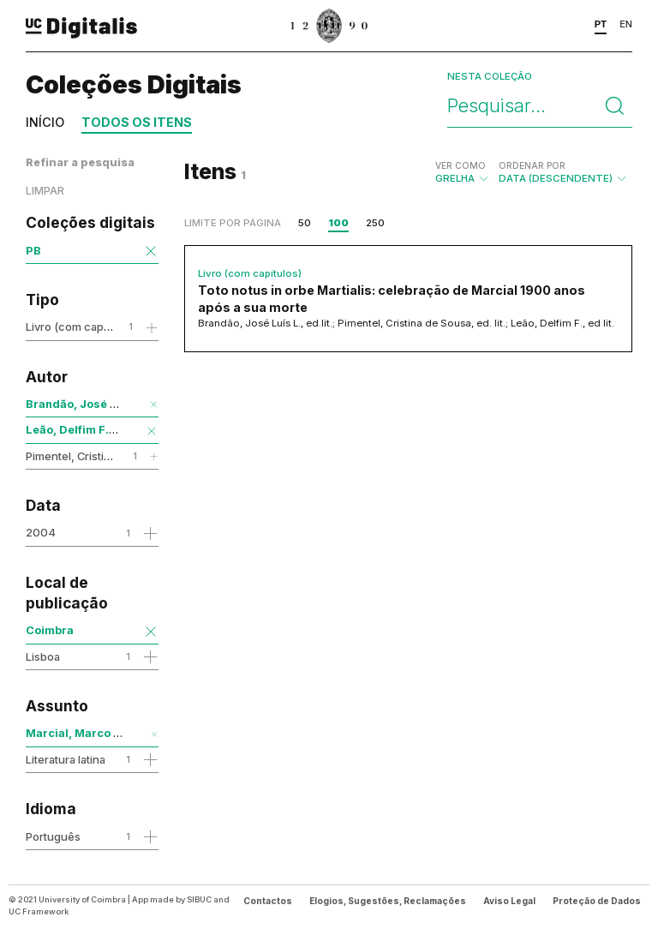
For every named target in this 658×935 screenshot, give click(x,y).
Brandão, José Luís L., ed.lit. (106, 404)
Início (45, 122)
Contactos (267, 901)
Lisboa (43, 656)
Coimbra (50, 630)
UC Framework (39, 911)
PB (33, 250)
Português (53, 836)
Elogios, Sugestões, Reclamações (387, 901)
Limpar (45, 190)
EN (625, 24)
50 (304, 223)
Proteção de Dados (597, 901)
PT (601, 24)
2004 (41, 532)
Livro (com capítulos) (80, 326)
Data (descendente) (563, 172)
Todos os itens (136, 122)
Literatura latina (65, 759)
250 (375, 223)
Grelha (462, 172)
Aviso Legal (509, 901)
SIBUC (199, 899)
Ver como (460, 165)
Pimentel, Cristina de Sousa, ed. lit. (115, 456)
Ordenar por (532, 165)
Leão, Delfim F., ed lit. (86, 429)
